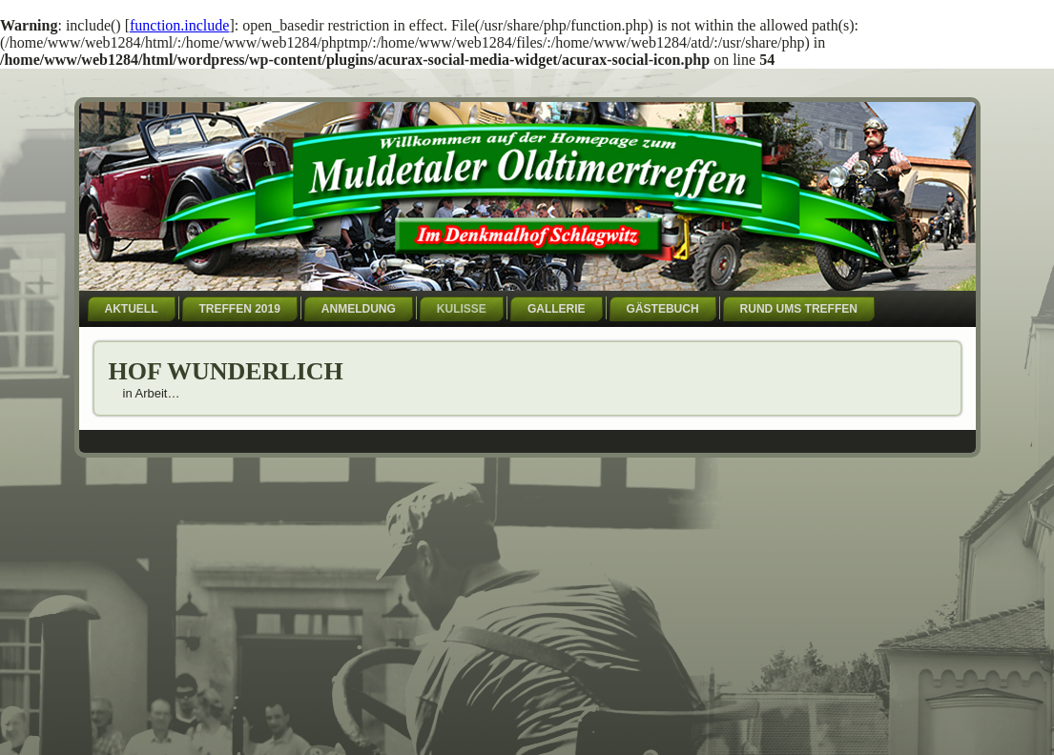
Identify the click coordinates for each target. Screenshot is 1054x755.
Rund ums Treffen (799, 309)
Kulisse (461, 309)
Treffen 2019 (239, 309)
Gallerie (556, 309)
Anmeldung (358, 309)
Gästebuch (663, 309)
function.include (179, 25)
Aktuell (131, 309)
